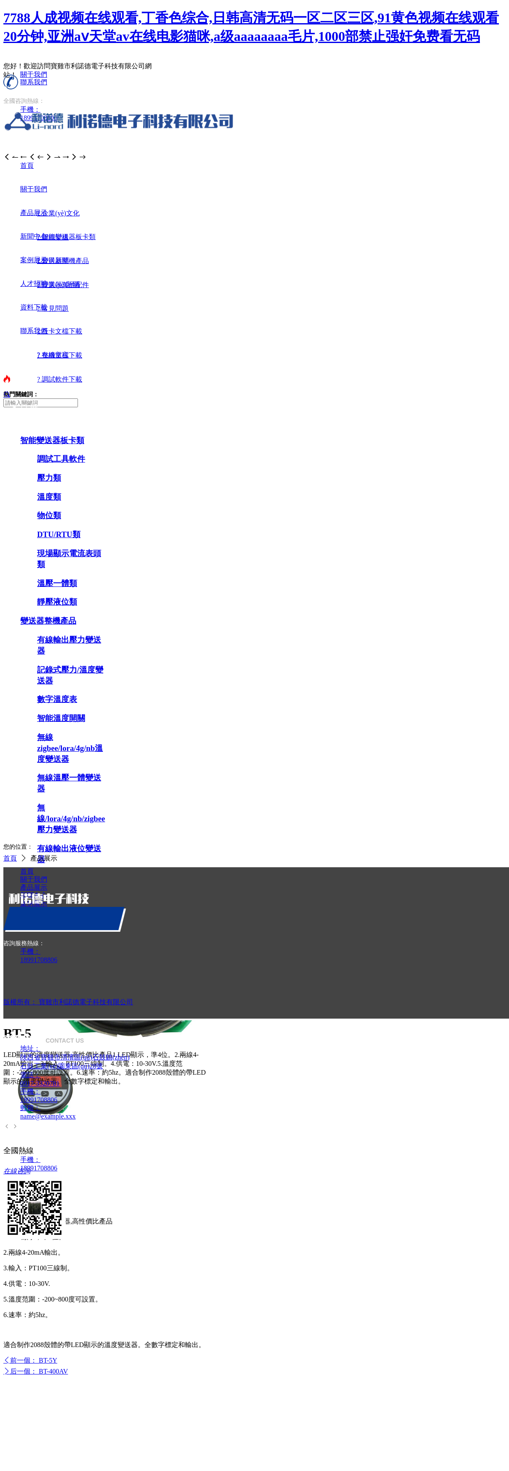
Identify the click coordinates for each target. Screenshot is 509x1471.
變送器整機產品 (48, 620)
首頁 (10, 858)
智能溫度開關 (61, 718)
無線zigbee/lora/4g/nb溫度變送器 (70, 748)
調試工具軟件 (61, 458)
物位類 (49, 515)
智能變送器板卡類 (52, 440)
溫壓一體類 (57, 583)
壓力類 (49, 477)
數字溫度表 (57, 699)
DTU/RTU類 (58, 534)
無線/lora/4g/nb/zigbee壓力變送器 (71, 818)
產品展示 (43, 858)
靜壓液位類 (57, 601)
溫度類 (49, 496)
